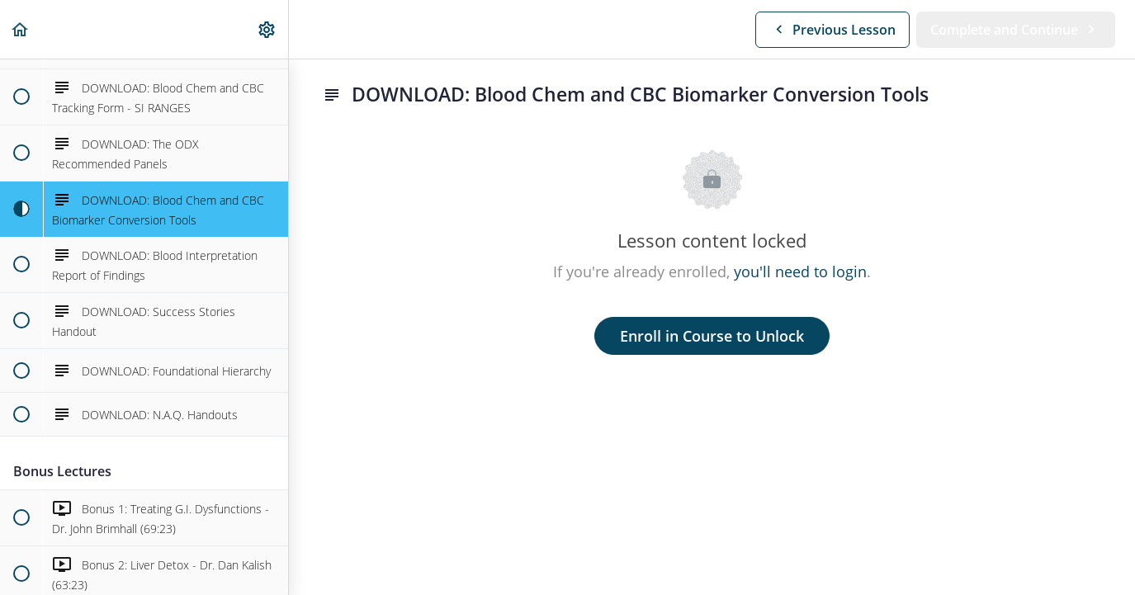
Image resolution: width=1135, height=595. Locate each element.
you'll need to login (800, 271)
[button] (20, 29)
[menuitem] (267, 29)
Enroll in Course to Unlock (712, 336)
